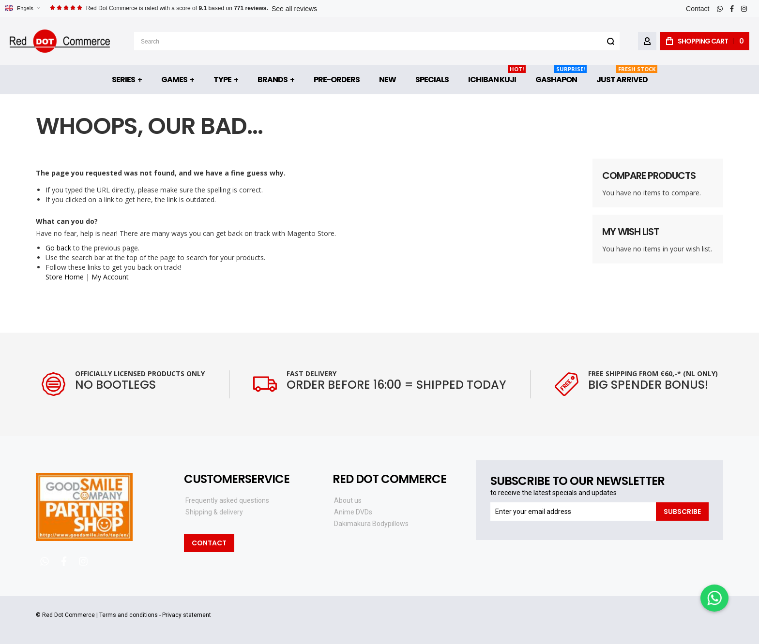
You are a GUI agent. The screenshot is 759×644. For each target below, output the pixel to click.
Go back (58, 247)
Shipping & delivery (214, 512)
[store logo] (60, 41)
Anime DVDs (353, 512)
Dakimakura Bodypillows (371, 523)
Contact (697, 9)
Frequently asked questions (227, 500)
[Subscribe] (682, 511)
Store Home (65, 276)
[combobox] (377, 41)
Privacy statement (186, 615)
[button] (22, 8)
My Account (110, 276)
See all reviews (294, 9)
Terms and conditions (128, 615)
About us (348, 500)
